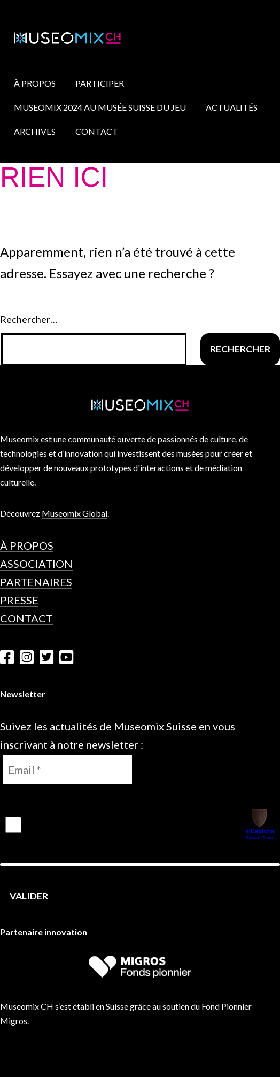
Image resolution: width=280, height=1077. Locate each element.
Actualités (232, 107)
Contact (96, 131)
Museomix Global (74, 513)
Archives (35, 131)
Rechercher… (28, 319)
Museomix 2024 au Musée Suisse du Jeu (100, 107)
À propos (35, 83)
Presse (19, 600)
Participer (99, 83)
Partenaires (36, 581)
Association (36, 563)
